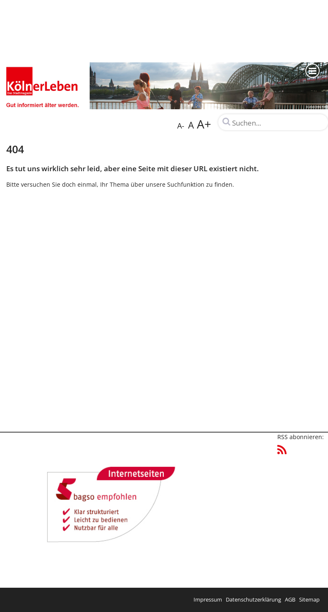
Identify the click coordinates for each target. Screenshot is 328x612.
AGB (290, 599)
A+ (204, 124)
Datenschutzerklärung (253, 599)
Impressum (208, 599)
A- (180, 126)
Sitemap (309, 599)
